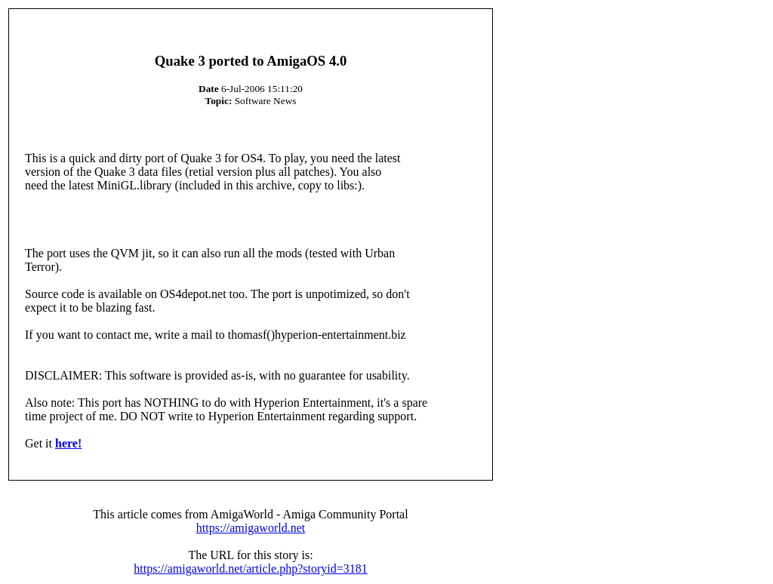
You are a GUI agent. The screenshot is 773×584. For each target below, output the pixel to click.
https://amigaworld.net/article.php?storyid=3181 (250, 568)
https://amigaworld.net (250, 527)
